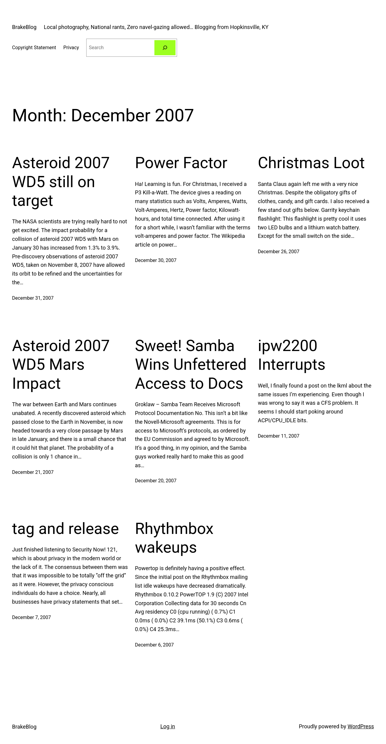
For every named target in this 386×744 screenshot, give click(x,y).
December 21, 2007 (33, 472)
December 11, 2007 (278, 436)
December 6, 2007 (154, 645)
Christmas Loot (311, 163)
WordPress (361, 726)
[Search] (165, 47)
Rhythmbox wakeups (174, 538)
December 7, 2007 (31, 617)
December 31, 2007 (33, 298)
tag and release (65, 528)
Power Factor (181, 163)
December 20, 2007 (156, 481)
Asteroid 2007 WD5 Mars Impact (61, 365)
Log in (167, 726)
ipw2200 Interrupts (291, 355)
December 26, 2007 (278, 251)
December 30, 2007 (156, 260)
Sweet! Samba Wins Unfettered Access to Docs (191, 365)
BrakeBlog (24, 27)
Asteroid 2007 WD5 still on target (61, 182)
